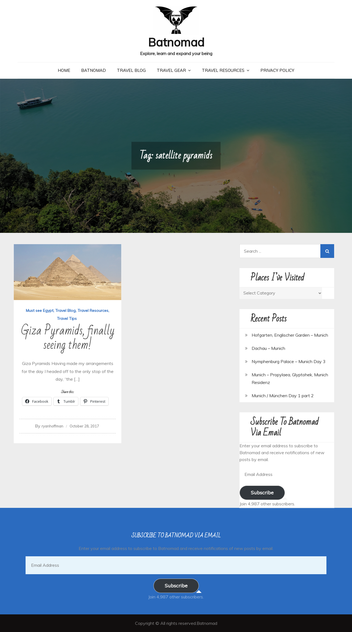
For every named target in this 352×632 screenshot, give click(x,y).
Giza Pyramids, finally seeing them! (67, 338)
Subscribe (262, 492)
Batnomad (176, 42)
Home (64, 70)
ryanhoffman (52, 426)
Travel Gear (171, 70)
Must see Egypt (39, 310)
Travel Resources (223, 70)
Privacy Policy (277, 70)
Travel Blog (131, 70)
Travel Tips (67, 318)
